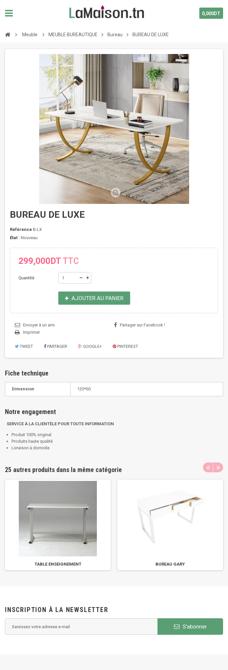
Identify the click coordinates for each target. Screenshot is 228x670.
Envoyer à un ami (39, 324)
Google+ (90, 346)
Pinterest (125, 346)
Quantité (26, 277)
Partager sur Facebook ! (142, 324)
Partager (55, 346)
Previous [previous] (208, 467)
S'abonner (190, 626)
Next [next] (218, 467)
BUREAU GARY (170, 564)
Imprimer (31, 332)
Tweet (24, 346)
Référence (21, 229)
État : (15, 237)
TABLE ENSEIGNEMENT (58, 564)
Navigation (9, 13)
